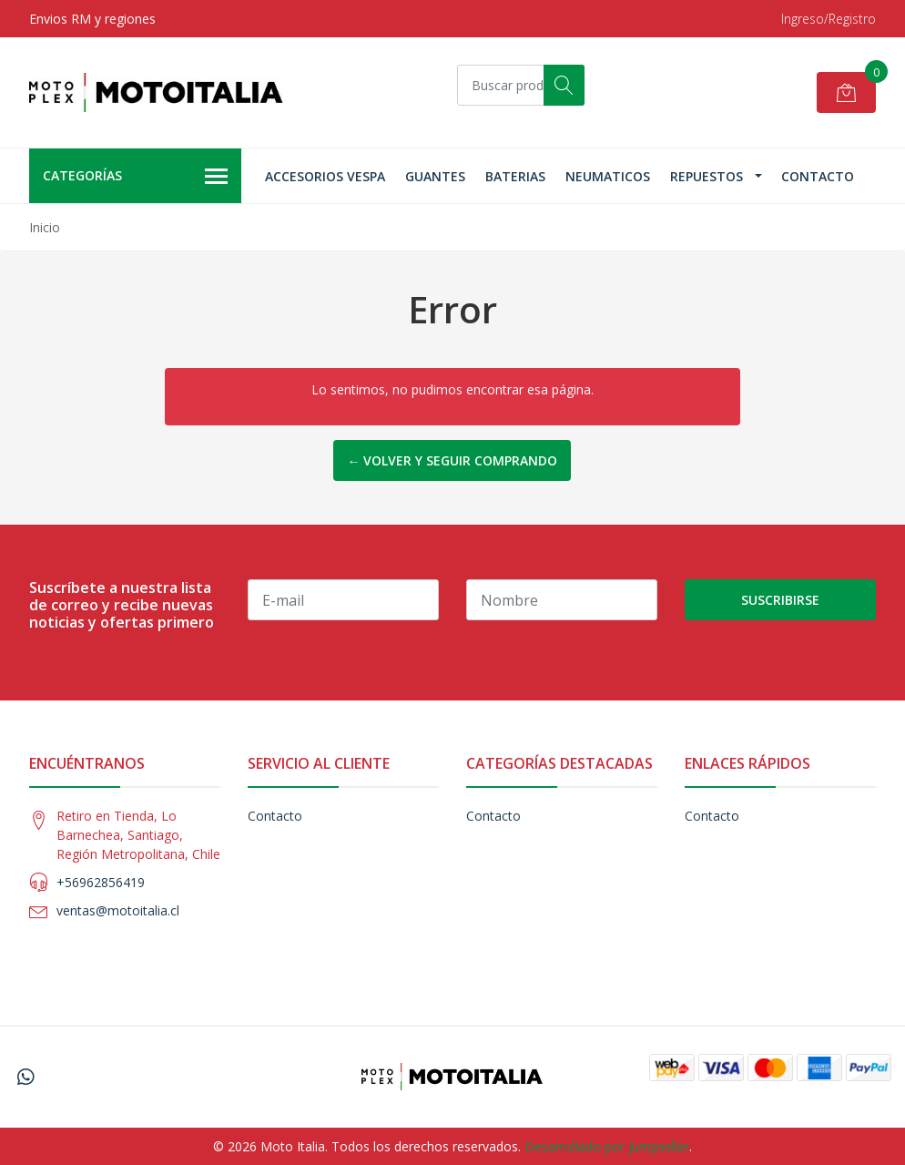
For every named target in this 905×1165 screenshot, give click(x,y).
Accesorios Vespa (325, 176)
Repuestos (706, 176)
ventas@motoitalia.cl (117, 910)
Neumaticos (607, 176)
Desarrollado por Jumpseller (606, 1146)
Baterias (515, 176)
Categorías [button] (135, 177)
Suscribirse (780, 599)
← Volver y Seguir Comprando (452, 460)
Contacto (817, 176)
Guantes (435, 176)
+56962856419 (100, 882)
